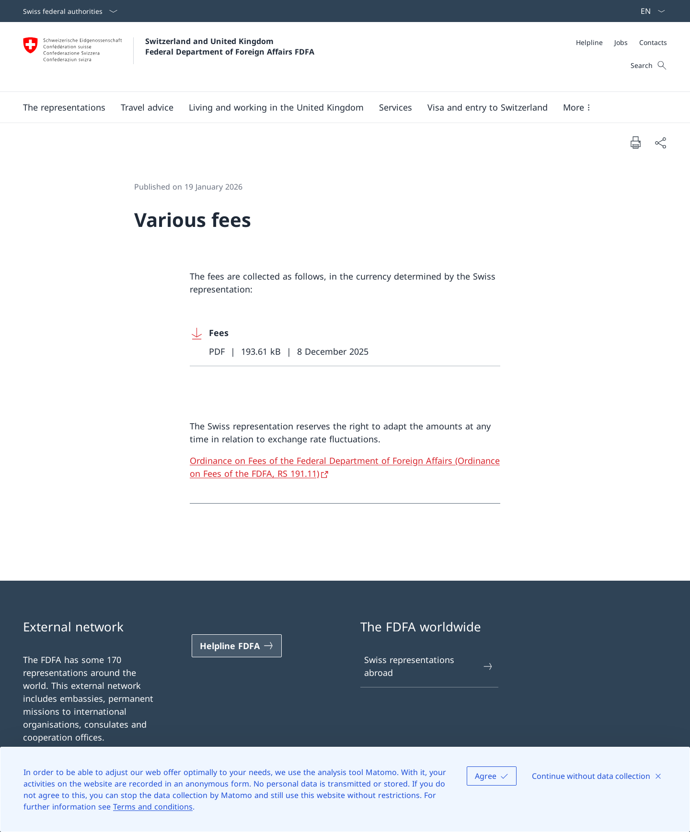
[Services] (395, 107)
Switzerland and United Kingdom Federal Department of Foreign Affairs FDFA (229, 46)
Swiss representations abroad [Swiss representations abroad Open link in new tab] (429, 666)
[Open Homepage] (168, 56)
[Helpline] (589, 42)
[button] (64, 107)
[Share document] (660, 142)
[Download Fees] (345, 342)
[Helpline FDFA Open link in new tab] (237, 645)
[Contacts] (653, 42)
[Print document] (635, 142)
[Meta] (621, 42)
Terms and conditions (153, 806)
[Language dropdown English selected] (649, 11)
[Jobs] (621, 42)
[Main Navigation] (337, 107)
